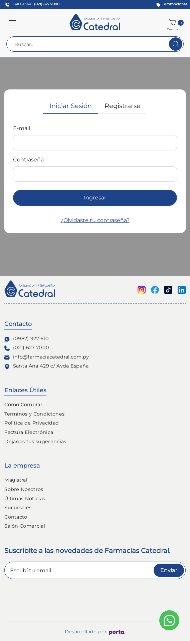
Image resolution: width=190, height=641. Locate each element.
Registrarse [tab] (123, 106)
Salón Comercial (24, 526)
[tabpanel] (95, 174)
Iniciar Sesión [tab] (70, 106)
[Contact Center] (31, 4)
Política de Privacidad (31, 423)
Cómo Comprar (23, 405)
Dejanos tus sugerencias (35, 442)
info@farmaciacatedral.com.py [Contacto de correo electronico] (46, 357)
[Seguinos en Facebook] (155, 289)
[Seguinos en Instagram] (142, 289)
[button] (12, 22)
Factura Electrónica (28, 432)
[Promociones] (170, 4)
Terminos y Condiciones (34, 414)
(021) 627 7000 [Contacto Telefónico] (26, 348)
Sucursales (17, 508)
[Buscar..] (95, 44)
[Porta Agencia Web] (117, 632)
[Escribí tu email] (95, 570)
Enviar (169, 570)
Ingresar (95, 197)
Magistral (15, 480)
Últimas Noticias (24, 499)
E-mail (21, 128)
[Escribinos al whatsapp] (169, 620)
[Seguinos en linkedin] (182, 289)
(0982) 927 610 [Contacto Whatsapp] (26, 339)
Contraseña (28, 159)
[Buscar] (175, 44)
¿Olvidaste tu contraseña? (95, 220)
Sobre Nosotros (23, 489)
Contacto (15, 517)
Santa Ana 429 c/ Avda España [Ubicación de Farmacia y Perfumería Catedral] (46, 366)
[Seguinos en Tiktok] (168, 289)
